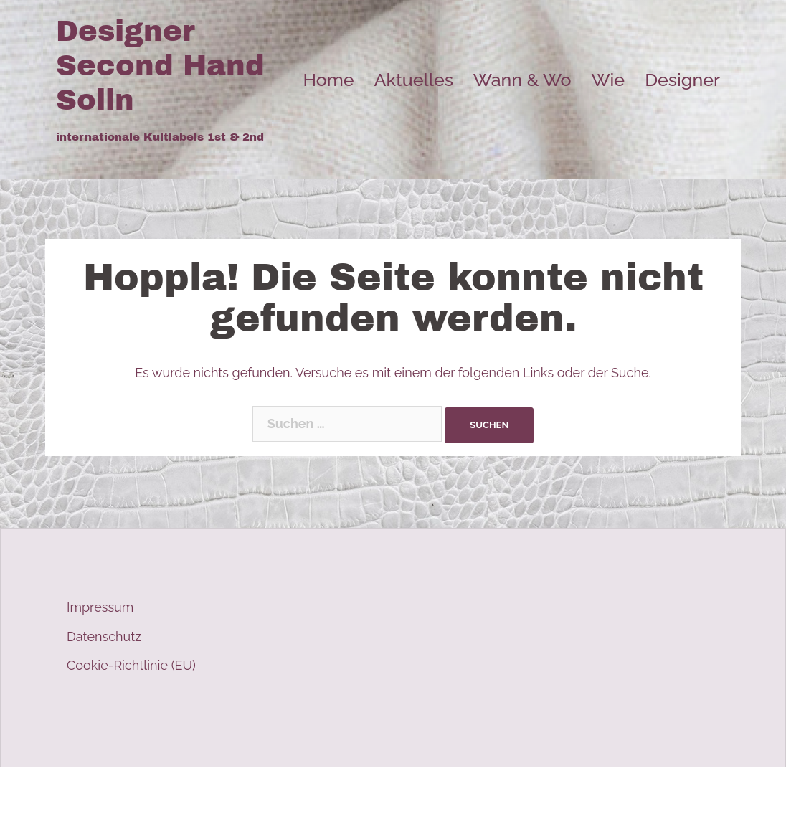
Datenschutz (104, 636)
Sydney (325, 790)
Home (328, 79)
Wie (608, 79)
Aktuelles (413, 79)
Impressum (100, 607)
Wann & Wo (522, 79)
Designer (682, 79)
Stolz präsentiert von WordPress (151, 790)
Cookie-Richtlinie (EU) (131, 665)
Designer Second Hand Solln (160, 65)
